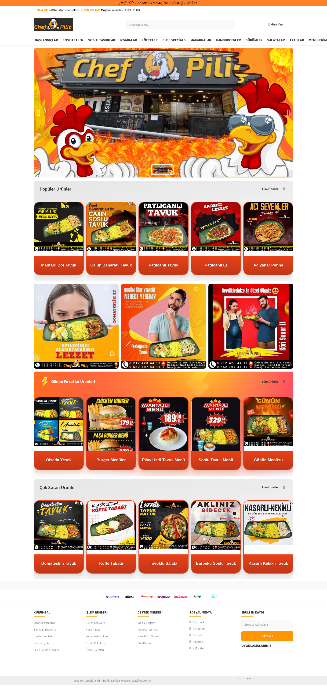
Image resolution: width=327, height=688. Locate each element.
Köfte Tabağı (111, 563)
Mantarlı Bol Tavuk (58, 265)
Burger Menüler (111, 460)
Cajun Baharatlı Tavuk (111, 265)
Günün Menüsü (268, 460)
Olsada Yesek (58, 460)
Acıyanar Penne (268, 265)
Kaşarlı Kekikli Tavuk (268, 563)
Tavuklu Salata (163, 563)
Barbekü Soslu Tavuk (216, 563)
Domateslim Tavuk (58, 563)
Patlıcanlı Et (216, 265)
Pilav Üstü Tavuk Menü (163, 460)
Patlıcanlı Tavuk (163, 265)
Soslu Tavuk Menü (216, 460)
